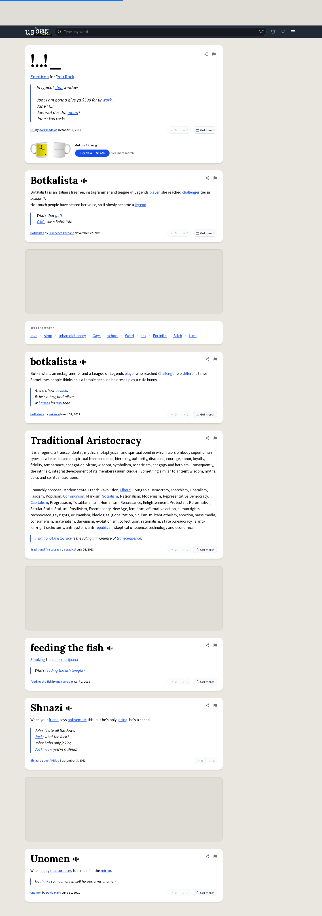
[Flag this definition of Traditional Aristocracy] (215, 438)
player (154, 192)
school (112, 336)
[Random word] (261, 31)
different (190, 373)
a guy (44, 871)
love (33, 336)
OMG (41, 222)
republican (103, 527)
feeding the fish (41, 682)
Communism (73, 496)
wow (48, 749)
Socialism (110, 496)
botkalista (37, 414)
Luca (193, 336)
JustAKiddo (51, 760)
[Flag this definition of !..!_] (213, 54)
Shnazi (34, 760)
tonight (77, 670)
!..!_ (32, 130)
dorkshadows (48, 130)
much (59, 881)
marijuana (69, 660)
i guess (44, 403)
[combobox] (161, 31)
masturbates (61, 871)
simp (48, 336)
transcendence (129, 538)
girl (58, 215)
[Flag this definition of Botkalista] (215, 178)
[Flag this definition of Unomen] (215, 856)
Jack (39, 737)
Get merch (205, 130)
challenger (190, 192)
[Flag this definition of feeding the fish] (215, 645)
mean (73, 113)
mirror (106, 871)
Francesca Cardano (61, 233)
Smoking (37, 660)
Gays (97, 336)
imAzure (54, 414)
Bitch (177, 336)
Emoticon (39, 77)
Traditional (44, 538)
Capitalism (39, 502)
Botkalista (37, 233)
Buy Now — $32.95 (92, 153)
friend (54, 720)
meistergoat (64, 682)
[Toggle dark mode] (283, 32)
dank (56, 660)
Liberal (125, 490)
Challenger (167, 373)
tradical (71, 549)
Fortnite (160, 336)
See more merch (122, 153)
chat (59, 87)
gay (59, 403)
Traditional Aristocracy (45, 549)
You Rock (65, 77)
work (107, 100)
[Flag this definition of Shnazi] (215, 705)
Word (129, 336)
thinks (45, 881)
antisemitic (77, 720)
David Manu (53, 893)
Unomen (35, 893)
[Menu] (293, 32)
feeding (51, 670)
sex (143, 336)
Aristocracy (63, 538)
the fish (65, 670)
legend (140, 205)
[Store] (273, 32)
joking (122, 720)
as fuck (61, 390)
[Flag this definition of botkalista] (215, 359)
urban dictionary (72, 336)
